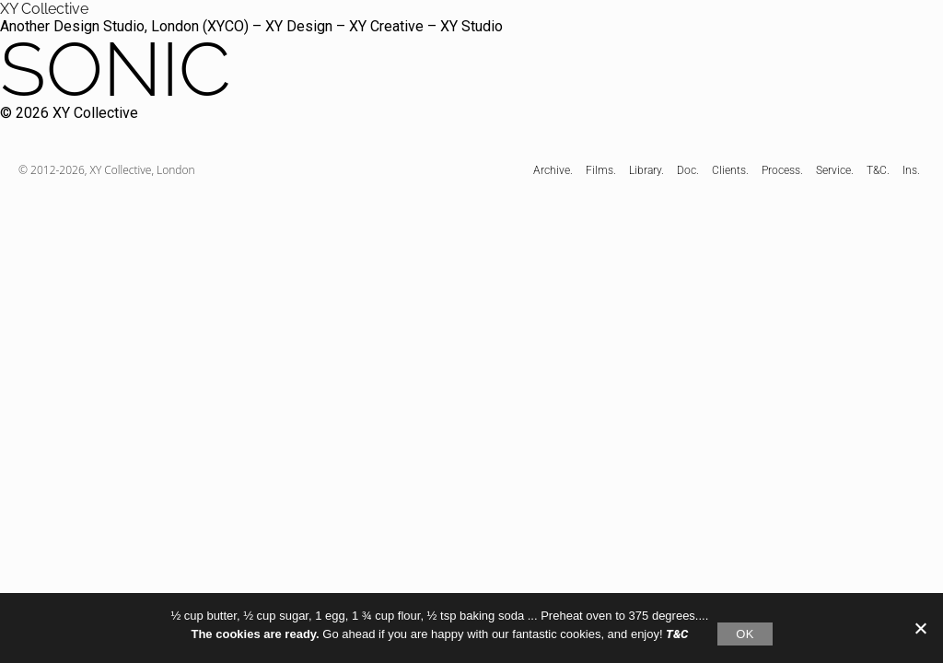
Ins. (911, 170)
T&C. (878, 170)
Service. (835, 170)
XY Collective (44, 8)
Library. (646, 170)
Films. (601, 170)
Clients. (730, 170)
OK (744, 634)
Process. (782, 170)
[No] (920, 628)
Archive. (553, 170)
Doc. (688, 170)
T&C (677, 634)
